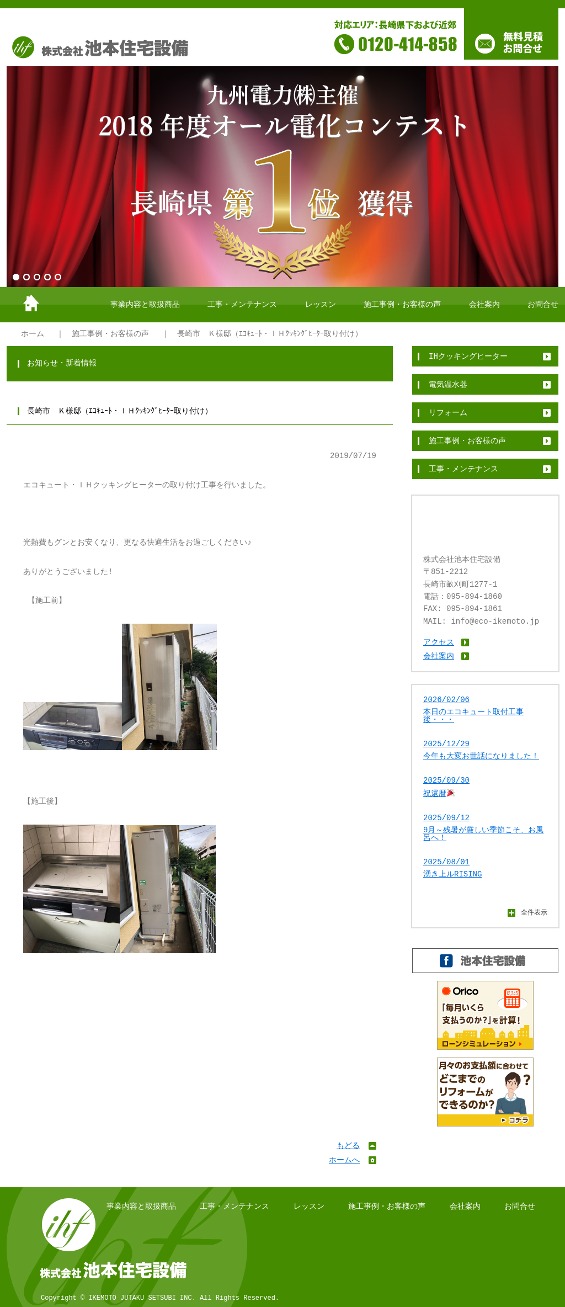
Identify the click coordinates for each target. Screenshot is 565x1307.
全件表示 (534, 912)
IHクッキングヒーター (468, 356)
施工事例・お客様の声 (402, 304)
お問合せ (542, 304)
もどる (348, 1145)
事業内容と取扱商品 (145, 304)
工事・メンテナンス (242, 304)
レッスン (320, 304)
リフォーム (448, 412)
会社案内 (484, 304)
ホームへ (344, 1160)
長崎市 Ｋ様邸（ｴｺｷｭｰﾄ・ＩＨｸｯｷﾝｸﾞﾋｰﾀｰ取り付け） (270, 333)
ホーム (32, 333)
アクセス (438, 642)
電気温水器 (448, 384)
